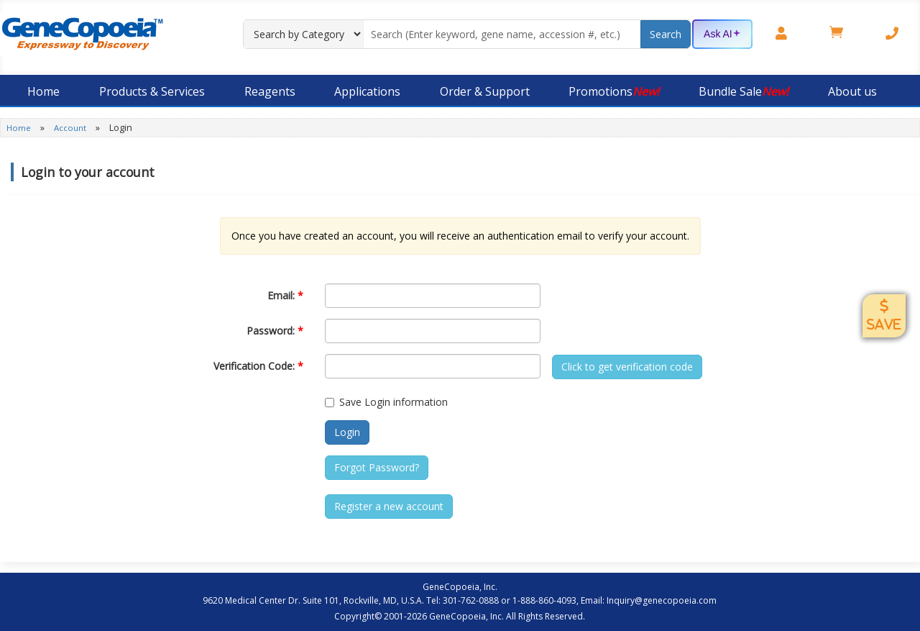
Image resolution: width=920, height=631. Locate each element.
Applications (367, 91)
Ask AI (722, 34)
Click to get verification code (627, 366)
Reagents (269, 91)
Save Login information (386, 402)
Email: (285, 295)
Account (71, 127)
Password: (275, 330)
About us (852, 91)
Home (43, 91)
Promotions (614, 91)
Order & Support (485, 91)
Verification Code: (258, 366)
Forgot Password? (376, 467)
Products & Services (152, 91)
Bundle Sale (743, 91)
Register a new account (388, 506)
